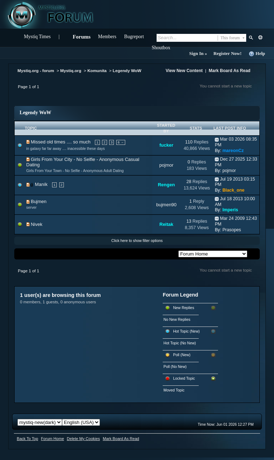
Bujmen (38, 201)
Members (107, 36)
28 (188, 181)
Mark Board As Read (229, 70)
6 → (121, 142)
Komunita (97, 70)
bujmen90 (166, 204)
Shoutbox (161, 47)
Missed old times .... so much (61, 142)
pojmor (166, 165)
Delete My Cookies (83, 438)
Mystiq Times (37, 36)
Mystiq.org (70, 70)
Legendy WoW (127, 70)
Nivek (36, 224)
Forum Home (52, 438)
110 (189, 142)
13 (188, 221)
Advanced (260, 37)
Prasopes (231, 229)
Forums (82, 37)
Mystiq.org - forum (35, 70)
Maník (41, 184)
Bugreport (134, 36)
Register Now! (227, 53)
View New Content (184, 70)
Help (257, 54)
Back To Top (27, 438)
